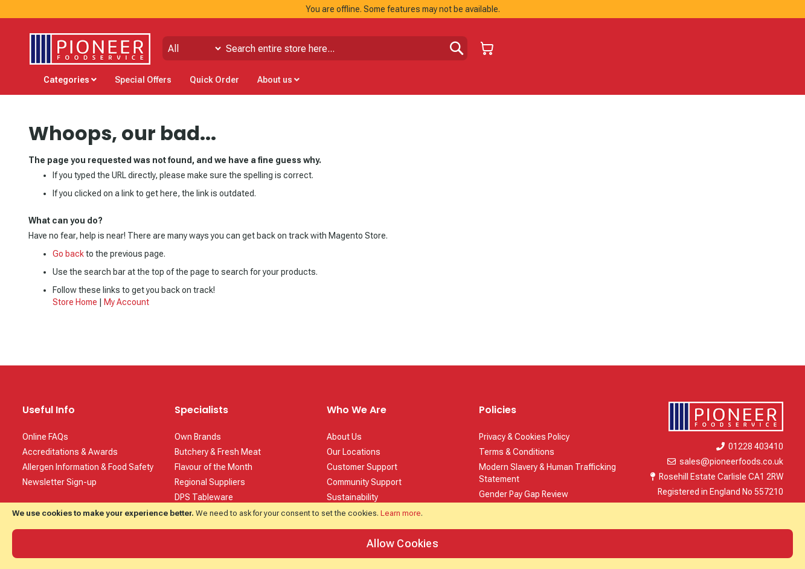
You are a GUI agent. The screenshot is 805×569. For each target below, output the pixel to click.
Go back (68, 254)
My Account (126, 302)
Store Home (75, 302)
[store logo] (90, 49)
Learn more (400, 513)
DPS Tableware (204, 497)
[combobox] (314, 48)
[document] (402, 536)
